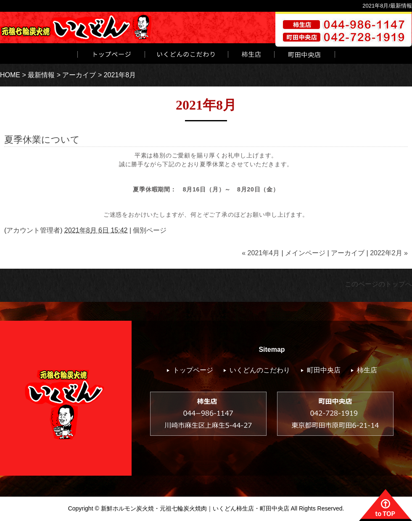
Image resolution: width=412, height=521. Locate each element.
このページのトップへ (378, 284)
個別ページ (149, 230)
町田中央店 (324, 370)
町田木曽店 (304, 53)
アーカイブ (79, 75)
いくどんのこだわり (186, 53)
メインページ (305, 253)
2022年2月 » (389, 253)
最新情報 (41, 75)
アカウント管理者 (33, 230)
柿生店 (251, 53)
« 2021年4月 (261, 253)
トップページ (111, 53)
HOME (10, 75)
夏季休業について (42, 139)
